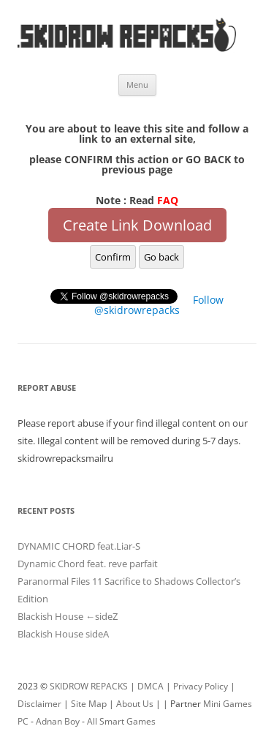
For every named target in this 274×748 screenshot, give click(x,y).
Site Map (89, 703)
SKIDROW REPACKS (89, 686)
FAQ (167, 200)
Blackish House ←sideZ (68, 616)
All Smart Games (121, 721)
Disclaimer (39, 703)
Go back (161, 256)
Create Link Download (137, 225)
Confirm (113, 256)
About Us (134, 703)
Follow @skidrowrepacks (159, 305)
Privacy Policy (200, 686)
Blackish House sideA (63, 633)
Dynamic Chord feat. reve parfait (88, 563)
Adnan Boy (58, 721)
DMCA (150, 686)
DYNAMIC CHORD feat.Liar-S (79, 546)
